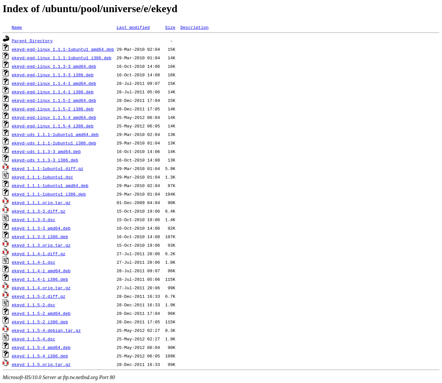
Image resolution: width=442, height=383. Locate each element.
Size (170, 27)
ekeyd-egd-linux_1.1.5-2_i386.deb (53, 109)
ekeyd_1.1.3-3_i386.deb (40, 236)
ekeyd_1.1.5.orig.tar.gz (41, 364)
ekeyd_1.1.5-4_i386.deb (40, 356)
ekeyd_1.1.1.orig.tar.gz (41, 202)
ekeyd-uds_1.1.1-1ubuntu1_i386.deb (54, 143)
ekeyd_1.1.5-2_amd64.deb (41, 313)
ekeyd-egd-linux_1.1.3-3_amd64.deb (54, 66)
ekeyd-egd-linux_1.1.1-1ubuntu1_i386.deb (61, 58)
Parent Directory (32, 41)
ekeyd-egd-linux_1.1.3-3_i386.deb (53, 75)
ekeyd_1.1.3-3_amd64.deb (41, 228)
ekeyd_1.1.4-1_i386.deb (40, 279)
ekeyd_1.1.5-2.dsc (33, 305)
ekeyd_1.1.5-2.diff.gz (39, 296)
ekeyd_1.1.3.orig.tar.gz (41, 245)
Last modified (133, 27)
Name (17, 27)
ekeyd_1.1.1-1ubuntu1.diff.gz (47, 168)
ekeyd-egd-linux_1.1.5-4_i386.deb (53, 126)
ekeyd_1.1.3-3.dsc (33, 219)
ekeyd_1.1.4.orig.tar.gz (41, 288)
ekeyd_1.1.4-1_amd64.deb (41, 271)
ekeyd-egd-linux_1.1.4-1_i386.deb (53, 92)
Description (195, 27)
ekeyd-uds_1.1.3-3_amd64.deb (46, 151)
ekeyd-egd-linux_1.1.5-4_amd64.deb (54, 117)
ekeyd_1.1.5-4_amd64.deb (41, 347)
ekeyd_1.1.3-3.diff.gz (39, 211)
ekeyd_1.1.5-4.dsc (33, 339)
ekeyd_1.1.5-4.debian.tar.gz (46, 330)
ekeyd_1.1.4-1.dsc (33, 262)
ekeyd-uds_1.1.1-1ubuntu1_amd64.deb (55, 134)
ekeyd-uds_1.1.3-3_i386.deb (45, 160)
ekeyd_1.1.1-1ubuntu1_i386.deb (49, 194)
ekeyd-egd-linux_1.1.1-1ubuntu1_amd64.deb (63, 49)
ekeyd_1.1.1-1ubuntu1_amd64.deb (50, 185)
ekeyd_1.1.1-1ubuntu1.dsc (42, 177)
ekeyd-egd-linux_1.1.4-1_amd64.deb (54, 83)
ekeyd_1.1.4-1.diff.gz (39, 254)
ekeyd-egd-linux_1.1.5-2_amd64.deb (54, 100)
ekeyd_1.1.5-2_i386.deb (40, 322)
